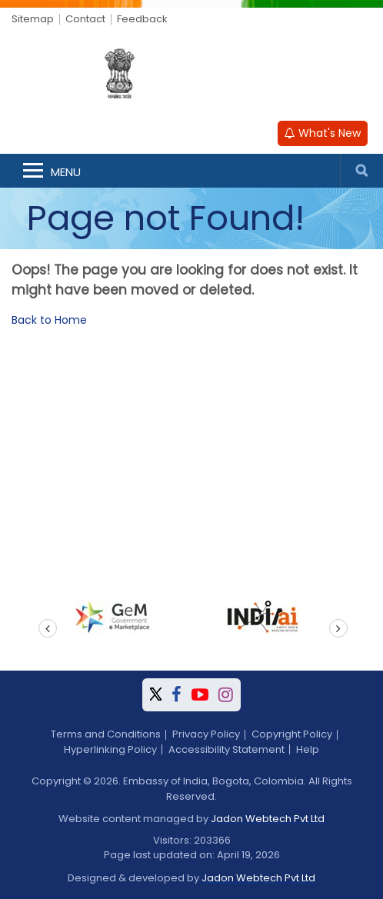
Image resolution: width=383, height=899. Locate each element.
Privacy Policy (206, 734)
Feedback (142, 19)
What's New (323, 133)
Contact (85, 19)
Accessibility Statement (226, 749)
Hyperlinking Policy (110, 749)
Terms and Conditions (106, 734)
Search (361, 171)
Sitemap (33, 19)
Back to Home (49, 320)
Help (307, 749)
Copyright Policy (291, 734)
